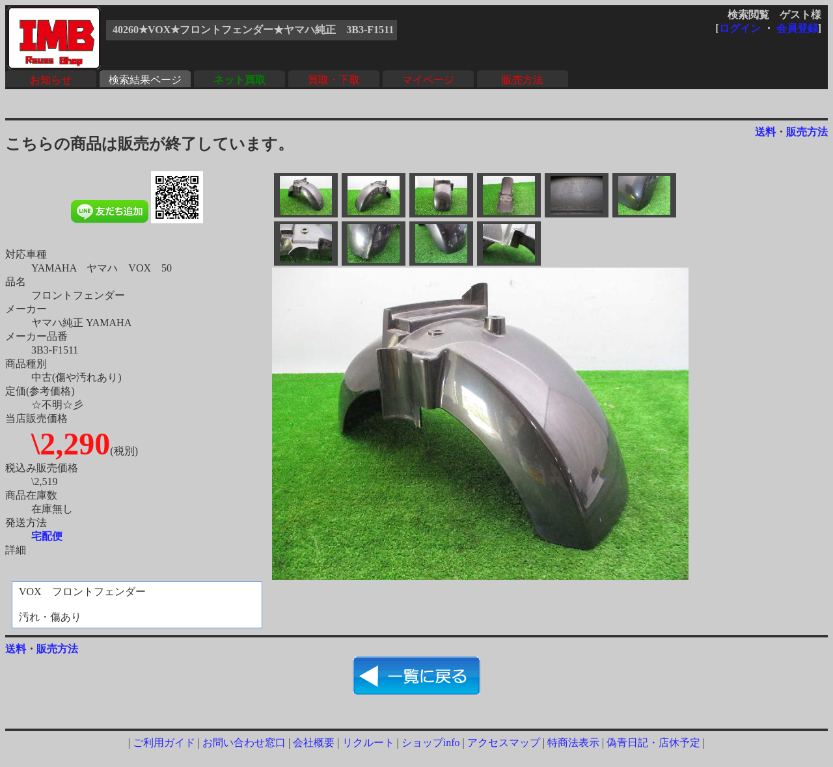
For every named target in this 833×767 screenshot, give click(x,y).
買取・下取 (334, 79)
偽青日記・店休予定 (653, 742)
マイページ (428, 79)
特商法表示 (573, 742)
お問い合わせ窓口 (244, 742)
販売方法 (522, 79)
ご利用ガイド (164, 742)
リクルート (368, 742)
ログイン (740, 28)
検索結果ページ (145, 79)
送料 (765, 131)
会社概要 (314, 742)
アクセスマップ (503, 742)
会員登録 (797, 28)
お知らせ (51, 79)
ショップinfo (431, 742)
